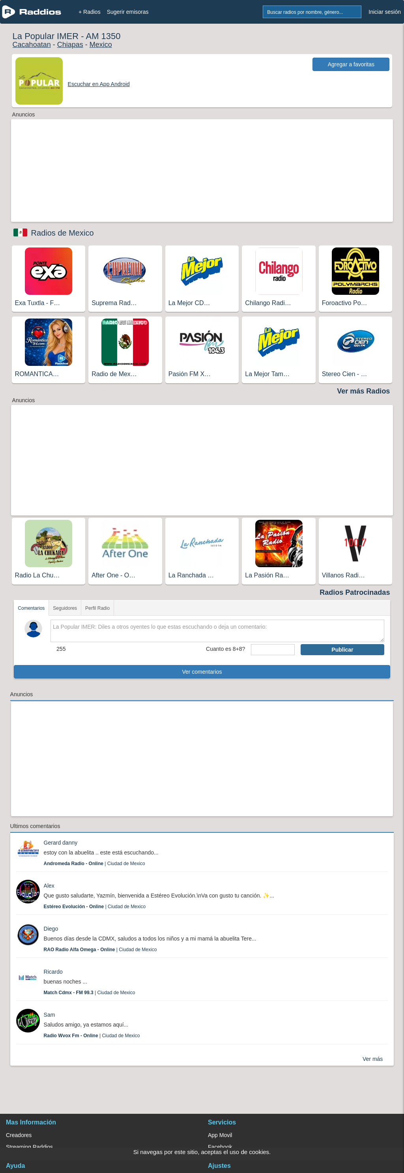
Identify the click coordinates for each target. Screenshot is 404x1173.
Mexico (101, 45)
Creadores (19, 1135)
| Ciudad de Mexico (94, 863)
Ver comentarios (202, 672)
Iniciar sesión (384, 12)
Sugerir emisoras (128, 12)
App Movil (220, 1135)
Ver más (373, 1059)
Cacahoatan (32, 45)
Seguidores (65, 608)
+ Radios (90, 12)
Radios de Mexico (62, 233)
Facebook (220, 1147)
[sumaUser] (273, 649)
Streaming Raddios (29, 1147)
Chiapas (70, 45)
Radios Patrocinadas (355, 592)
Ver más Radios (363, 391)
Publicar (342, 649)
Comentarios (31, 608)
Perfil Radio (97, 608)
